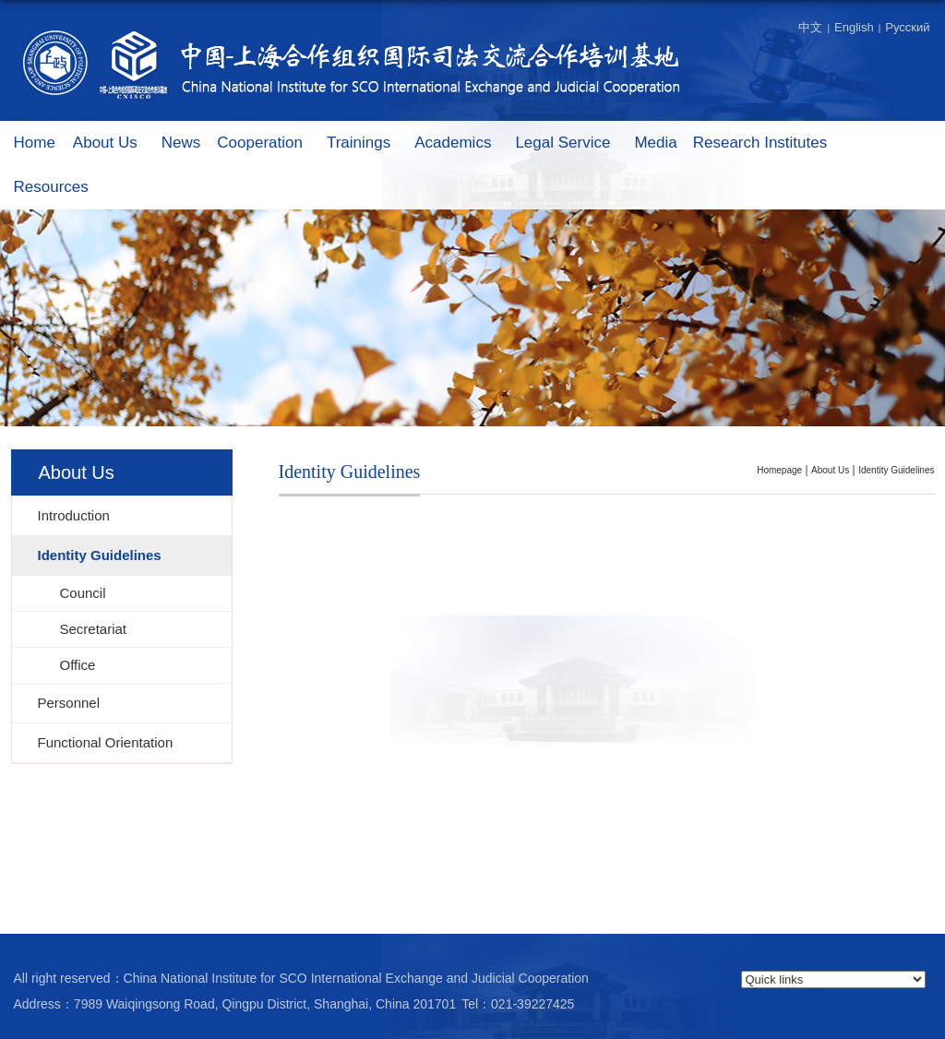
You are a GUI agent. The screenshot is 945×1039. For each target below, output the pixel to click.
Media (655, 142)
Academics (461, 143)
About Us (114, 143)
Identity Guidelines (896, 470)
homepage (779, 470)
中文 (810, 27)
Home (34, 142)
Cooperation (269, 143)
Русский (907, 27)
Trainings (368, 143)
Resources (60, 187)
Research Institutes (769, 143)
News (181, 142)
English (854, 27)
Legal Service (571, 143)
